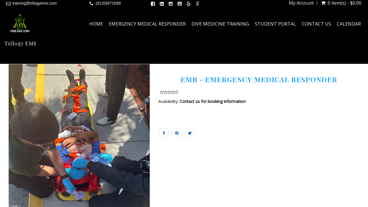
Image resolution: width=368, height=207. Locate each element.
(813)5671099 (108, 3)
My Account (301, 3)
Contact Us (316, 24)
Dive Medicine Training (220, 24)
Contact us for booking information (213, 101)
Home (96, 24)
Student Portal (275, 24)
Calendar (349, 24)
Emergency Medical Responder (147, 24)
